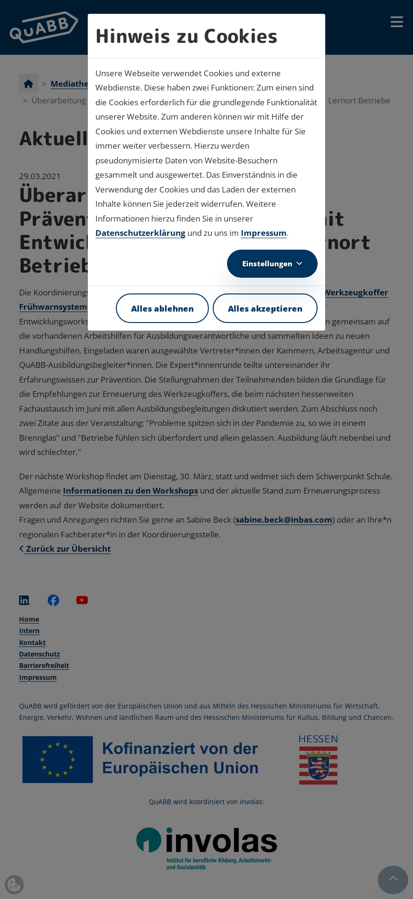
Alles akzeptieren (265, 308)
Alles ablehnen (162, 308)
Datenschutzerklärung (140, 232)
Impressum (264, 232)
